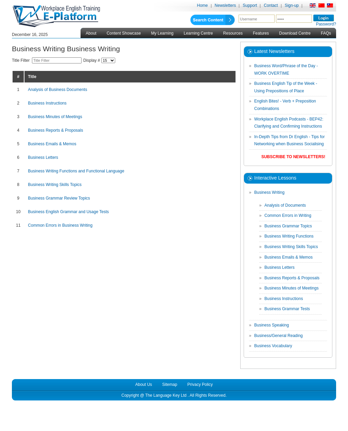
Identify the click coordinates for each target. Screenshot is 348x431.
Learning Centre (198, 33)
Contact (271, 5)
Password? (326, 24)
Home (202, 5)
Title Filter (22, 60)
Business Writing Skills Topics (55, 184)
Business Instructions (47, 103)
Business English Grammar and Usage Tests (68, 211)
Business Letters (43, 157)
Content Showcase (124, 33)
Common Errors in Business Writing (60, 225)
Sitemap (169, 384)
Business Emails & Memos (52, 144)
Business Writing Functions (289, 236)
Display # (92, 60)
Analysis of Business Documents (57, 89)
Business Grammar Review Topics (59, 198)
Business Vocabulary (273, 345)
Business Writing (269, 192)
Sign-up (292, 5)
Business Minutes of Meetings (55, 116)
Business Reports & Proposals (55, 130)
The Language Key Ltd (165, 395)
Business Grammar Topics (288, 226)
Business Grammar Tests (287, 308)
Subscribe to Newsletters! (293, 156)
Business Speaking (271, 325)
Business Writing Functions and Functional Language (76, 171)
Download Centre (295, 33)
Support (250, 5)
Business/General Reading (278, 335)
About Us (143, 384)
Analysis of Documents (285, 205)
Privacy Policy (200, 384)
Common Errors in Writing (287, 215)
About (91, 33)
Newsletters (225, 5)
